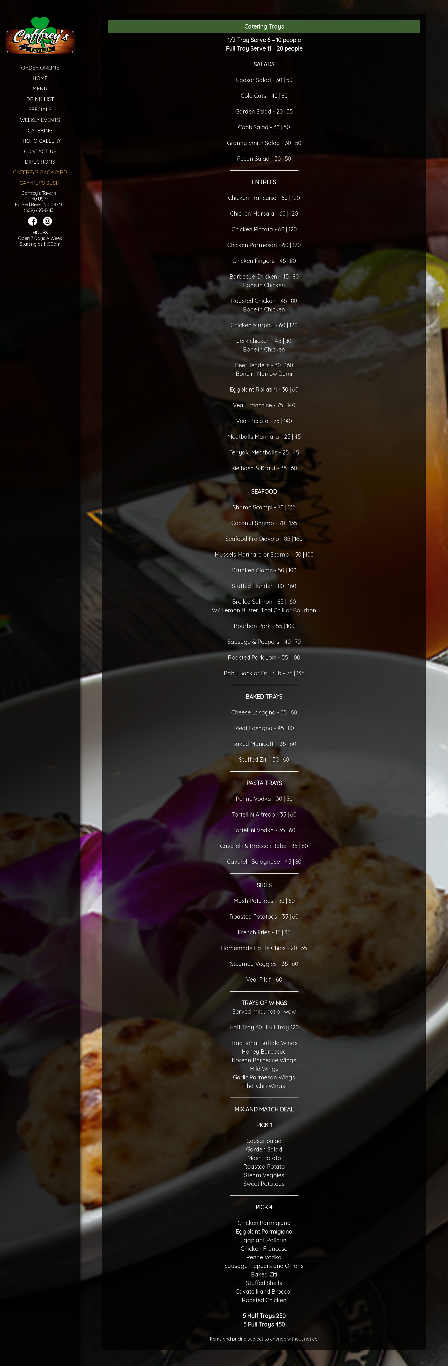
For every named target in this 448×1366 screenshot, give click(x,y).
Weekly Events (40, 120)
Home (40, 78)
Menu (40, 88)
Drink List (40, 99)
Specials (40, 109)
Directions (40, 161)
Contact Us (40, 151)
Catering (40, 130)
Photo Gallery (40, 141)
